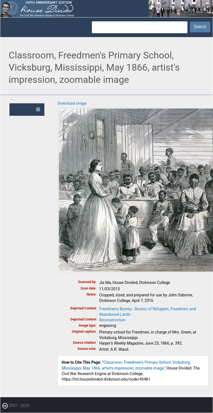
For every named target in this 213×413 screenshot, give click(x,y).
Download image (72, 103)
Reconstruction (112, 320)
